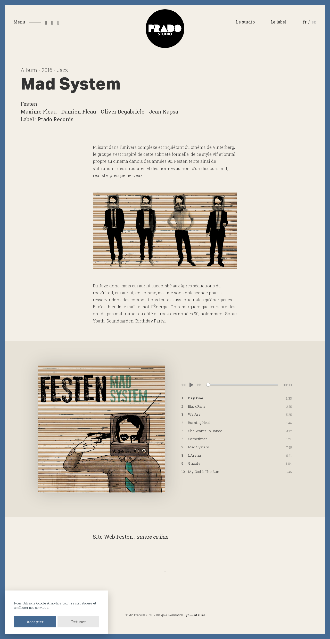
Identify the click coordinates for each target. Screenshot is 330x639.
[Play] (191, 385)
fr (305, 22)
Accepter (35, 621)
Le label (278, 22)
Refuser (78, 621)
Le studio (245, 22)
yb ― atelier (195, 615)
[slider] (242, 384)
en (314, 22)
